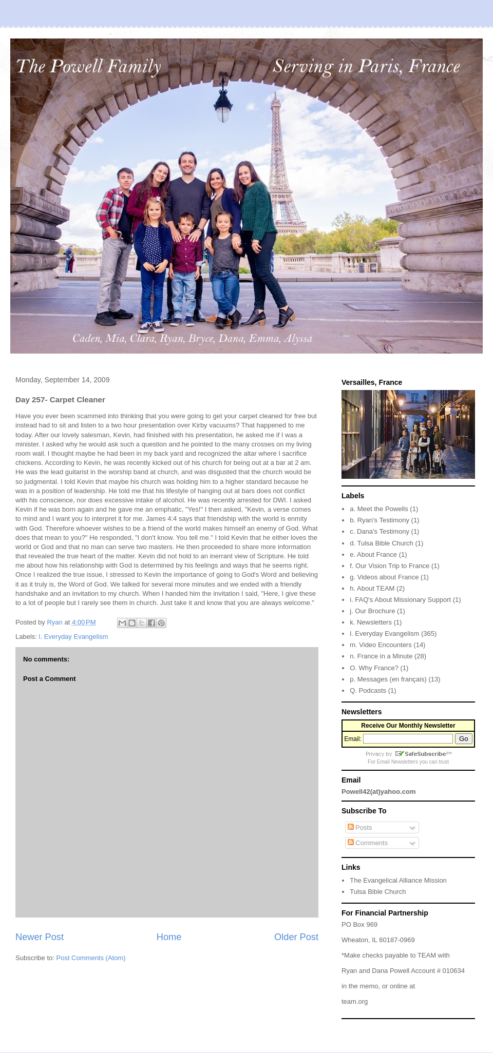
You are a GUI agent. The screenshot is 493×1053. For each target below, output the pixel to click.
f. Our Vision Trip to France (389, 566)
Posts (360, 827)
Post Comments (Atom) (91, 958)
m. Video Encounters (380, 645)
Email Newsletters (397, 762)
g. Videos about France (384, 577)
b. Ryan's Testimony (379, 520)
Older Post (296, 937)
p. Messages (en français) (388, 679)
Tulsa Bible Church (378, 891)
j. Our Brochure (372, 611)
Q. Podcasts (368, 690)
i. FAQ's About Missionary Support (400, 599)
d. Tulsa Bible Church (381, 543)
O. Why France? (374, 668)
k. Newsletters (371, 622)
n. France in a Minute (381, 656)
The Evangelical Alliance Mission (398, 880)
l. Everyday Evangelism (73, 636)
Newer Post (39, 937)
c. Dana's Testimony (379, 531)
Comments (368, 843)
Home (169, 937)
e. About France (373, 554)
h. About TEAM (372, 588)
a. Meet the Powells (379, 509)
